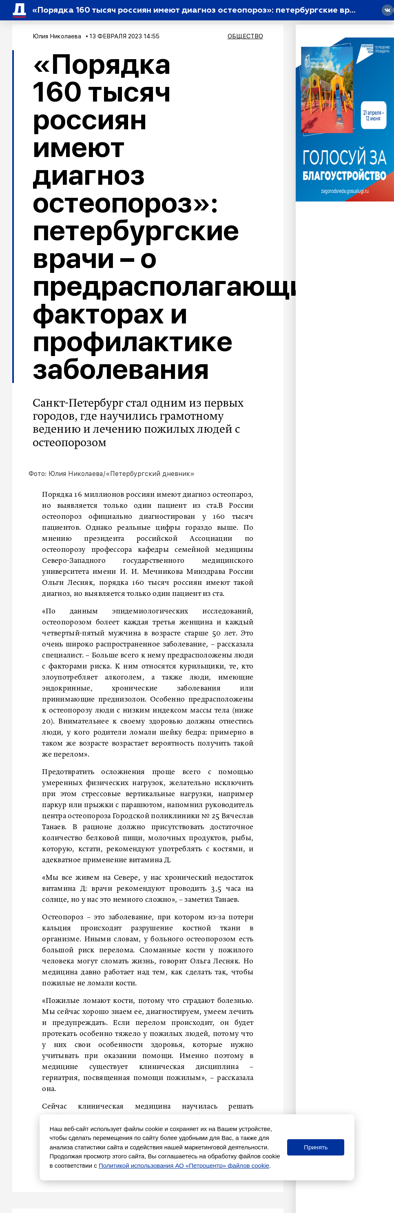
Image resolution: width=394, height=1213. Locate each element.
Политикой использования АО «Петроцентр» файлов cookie (184, 1165)
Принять (316, 1147)
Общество (245, 36)
